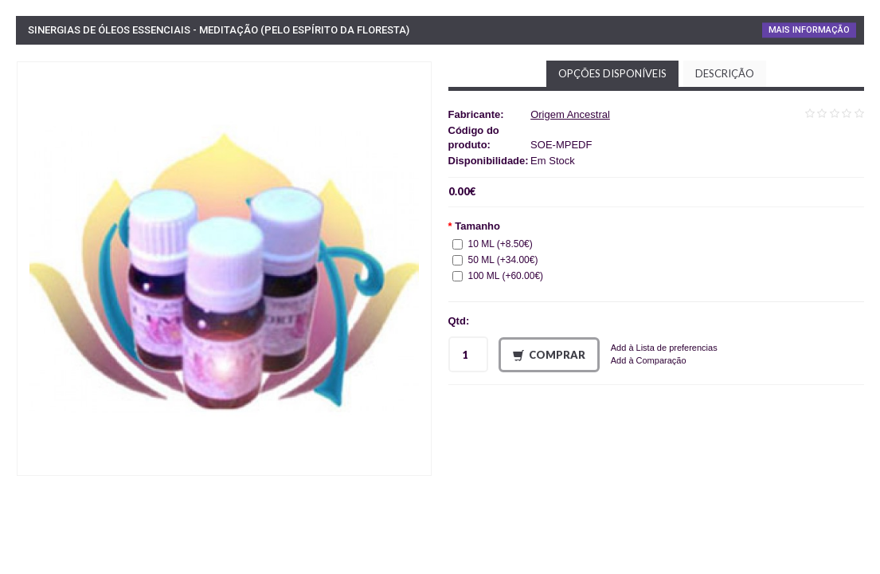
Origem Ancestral (570, 114)
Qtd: (459, 321)
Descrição (724, 73)
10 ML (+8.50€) (492, 244)
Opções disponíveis (612, 73)
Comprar (549, 355)
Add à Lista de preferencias (664, 347)
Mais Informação (809, 30)
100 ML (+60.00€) (498, 275)
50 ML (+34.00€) (495, 259)
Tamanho (477, 226)
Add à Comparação (648, 360)
